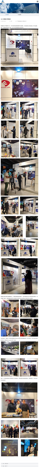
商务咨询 (6, 463)
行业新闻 (19, 14)
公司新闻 (7, 14)
